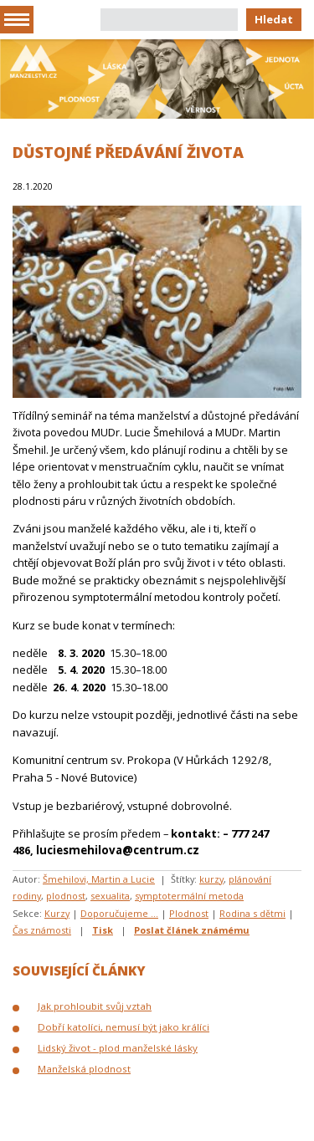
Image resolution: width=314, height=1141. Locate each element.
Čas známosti (42, 930)
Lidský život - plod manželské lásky (118, 1048)
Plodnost (188, 913)
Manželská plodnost (84, 1068)
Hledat (274, 19)
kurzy (211, 879)
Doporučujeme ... (119, 913)
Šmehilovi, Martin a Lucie (99, 879)
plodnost (65, 895)
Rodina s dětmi (252, 913)
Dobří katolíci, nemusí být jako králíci (123, 1027)
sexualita (110, 895)
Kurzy (56, 913)
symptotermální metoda (189, 895)
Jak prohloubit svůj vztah (95, 1006)
